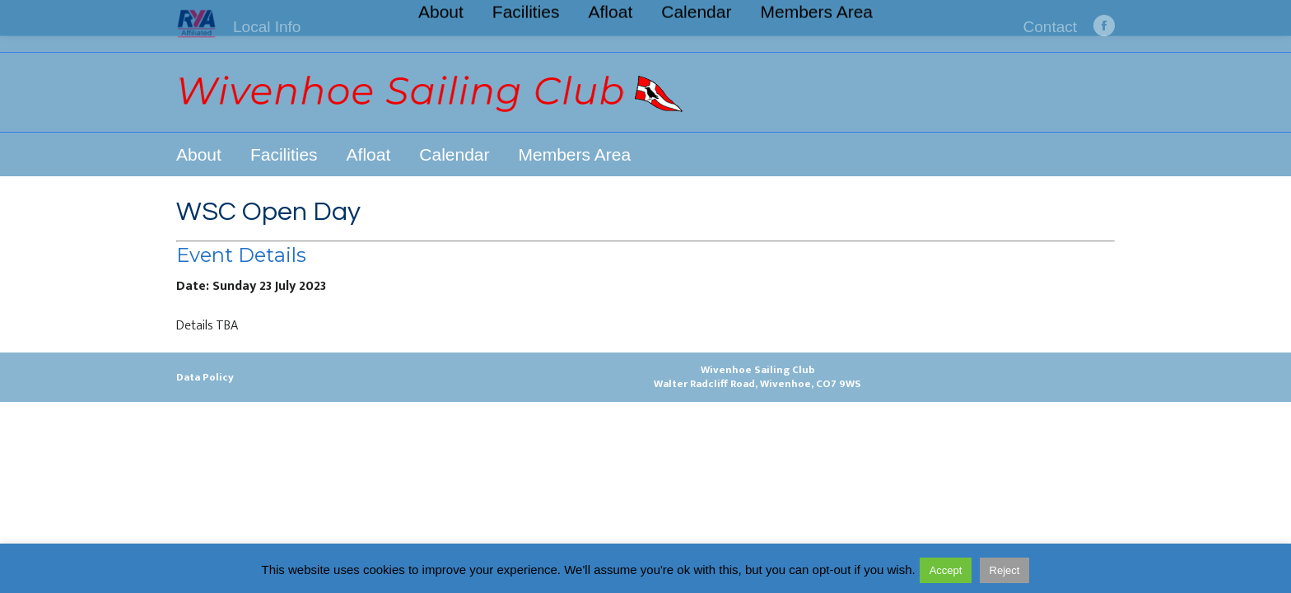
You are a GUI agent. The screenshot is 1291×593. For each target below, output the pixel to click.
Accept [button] (946, 570)
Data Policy (205, 377)
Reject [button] (1005, 570)
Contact (1050, 26)
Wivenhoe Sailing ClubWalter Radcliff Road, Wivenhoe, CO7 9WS (757, 377)
